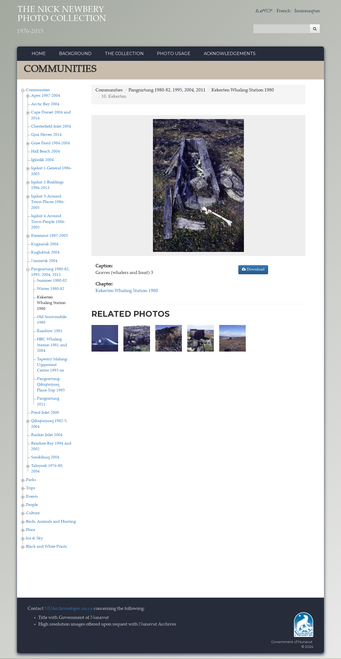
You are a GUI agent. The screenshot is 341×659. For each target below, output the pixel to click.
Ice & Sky (34, 539)
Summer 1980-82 (52, 281)
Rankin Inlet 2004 (47, 436)
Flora (30, 531)
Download (253, 270)
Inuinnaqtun (307, 11)
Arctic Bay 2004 (45, 105)
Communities (38, 91)
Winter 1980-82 (50, 290)
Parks (31, 481)
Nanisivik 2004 (44, 262)
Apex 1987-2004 (45, 97)
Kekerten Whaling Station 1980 (51, 303)
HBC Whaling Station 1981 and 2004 (52, 346)
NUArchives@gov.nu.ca (69, 609)
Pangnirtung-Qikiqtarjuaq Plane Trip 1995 (51, 385)
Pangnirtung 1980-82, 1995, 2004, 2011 (167, 91)
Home (39, 54)
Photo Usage (173, 54)
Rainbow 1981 (50, 332)
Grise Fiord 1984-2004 (50, 144)
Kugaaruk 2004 (45, 245)
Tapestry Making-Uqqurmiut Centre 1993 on (52, 365)
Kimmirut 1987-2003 (49, 237)
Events (32, 497)
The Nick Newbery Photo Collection (66, 21)
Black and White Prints (46, 548)
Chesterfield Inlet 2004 (51, 127)
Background (75, 54)
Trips (30, 489)
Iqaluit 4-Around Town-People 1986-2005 (48, 222)
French (283, 11)
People (32, 506)
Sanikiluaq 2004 (45, 458)
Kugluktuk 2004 (45, 253)
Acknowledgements (230, 54)
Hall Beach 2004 (45, 152)
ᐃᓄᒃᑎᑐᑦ (264, 11)
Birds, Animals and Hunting (51, 522)
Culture (33, 514)
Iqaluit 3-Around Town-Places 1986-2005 (48, 202)
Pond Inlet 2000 (45, 413)
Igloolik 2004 (42, 161)
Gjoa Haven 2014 (46, 136)
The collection (124, 54)
